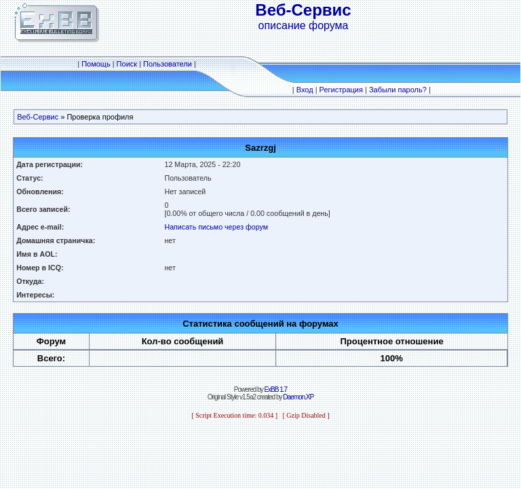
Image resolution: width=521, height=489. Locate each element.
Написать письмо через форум (216, 227)
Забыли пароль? (398, 90)
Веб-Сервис (37, 117)
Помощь (96, 64)
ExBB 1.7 (275, 389)
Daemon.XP (298, 397)
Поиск (127, 64)
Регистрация (341, 90)
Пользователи (167, 64)
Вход (304, 90)
